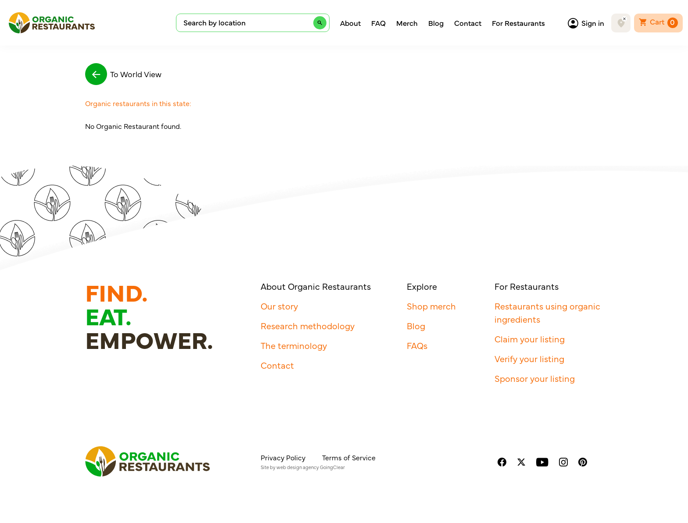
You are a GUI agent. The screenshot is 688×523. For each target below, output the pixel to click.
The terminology (294, 345)
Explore (422, 286)
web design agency (297, 467)
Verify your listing (529, 358)
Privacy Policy (283, 457)
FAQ (378, 22)
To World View (123, 74)
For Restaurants (518, 22)
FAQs (417, 345)
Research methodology (308, 325)
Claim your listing (529, 339)
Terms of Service (349, 457)
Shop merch (431, 306)
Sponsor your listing (534, 378)
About (350, 22)
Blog (436, 22)
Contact (467, 22)
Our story (279, 306)
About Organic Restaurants (316, 286)
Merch (407, 22)
